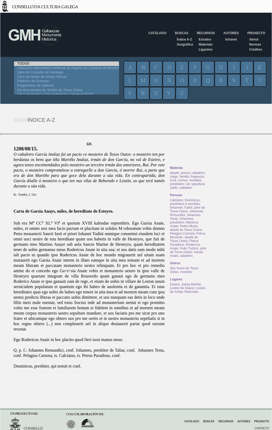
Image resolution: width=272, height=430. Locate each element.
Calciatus (176, 200)
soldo (174, 188)
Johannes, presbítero (182, 220)
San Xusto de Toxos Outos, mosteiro (184, 270)
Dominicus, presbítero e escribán (185, 202)
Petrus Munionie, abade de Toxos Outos (187, 237)
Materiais (205, 44)
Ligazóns (205, 49)
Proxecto (256, 33)
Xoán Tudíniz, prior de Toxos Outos (188, 250)
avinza (185, 173)
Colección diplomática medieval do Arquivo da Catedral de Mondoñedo (66, 68)
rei (188, 184)
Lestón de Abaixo (182, 288)
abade (174, 173)
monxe (182, 180)
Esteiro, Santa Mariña (185, 284)
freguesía (197, 176)
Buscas (181, 33)
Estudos (205, 39)
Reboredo (192, 292)
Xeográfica (185, 44)
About (253, 39)
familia (184, 176)
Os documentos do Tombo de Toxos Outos (66, 90)
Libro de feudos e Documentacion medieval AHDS (66, 94)
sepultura (197, 184)
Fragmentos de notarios (66, 85)
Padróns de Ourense (66, 81)
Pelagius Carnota (182, 233)
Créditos (255, 49)
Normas (255, 44)
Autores (231, 33)
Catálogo (157, 33)
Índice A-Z (184, 39)
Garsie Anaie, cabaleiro (186, 254)
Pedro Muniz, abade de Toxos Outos (186, 228)
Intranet (231, 39)
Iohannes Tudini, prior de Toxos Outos (187, 209)
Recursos (206, 33)
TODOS (66, 63)
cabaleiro (197, 173)
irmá (173, 180)
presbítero (177, 184)
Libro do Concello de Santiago (66, 72)
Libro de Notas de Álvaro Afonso (66, 77)
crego (174, 176)
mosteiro (195, 180)
